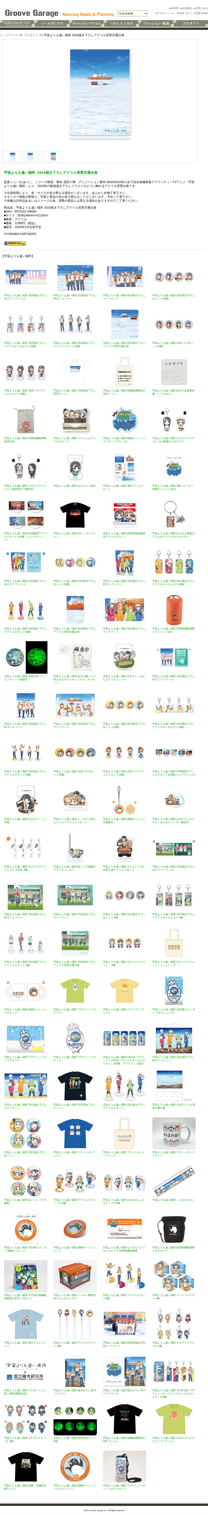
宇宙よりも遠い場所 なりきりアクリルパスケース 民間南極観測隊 (124, 1249)
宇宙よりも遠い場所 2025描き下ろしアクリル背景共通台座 (124, 344)
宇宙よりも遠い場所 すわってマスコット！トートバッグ (173, 963)
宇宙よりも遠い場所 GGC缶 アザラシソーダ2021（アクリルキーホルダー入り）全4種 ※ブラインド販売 (124, 1060)
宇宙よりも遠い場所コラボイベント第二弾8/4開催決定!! (25, 1392)
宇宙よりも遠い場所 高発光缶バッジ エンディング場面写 (25, 678)
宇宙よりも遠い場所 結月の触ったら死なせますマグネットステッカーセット (75, 679)
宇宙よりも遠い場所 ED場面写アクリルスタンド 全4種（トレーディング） (25, 536)
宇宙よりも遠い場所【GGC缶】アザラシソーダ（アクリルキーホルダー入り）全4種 (173, 1393)
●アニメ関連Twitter (197, 13)
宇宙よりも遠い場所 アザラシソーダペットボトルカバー (124, 1487)
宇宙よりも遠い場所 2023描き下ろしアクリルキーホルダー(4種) (173, 583)
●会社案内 (186, 8)
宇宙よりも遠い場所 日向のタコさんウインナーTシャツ (173, 1439)
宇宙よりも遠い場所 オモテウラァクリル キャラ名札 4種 (25, 868)
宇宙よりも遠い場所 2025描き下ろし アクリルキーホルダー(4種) (25, 344)
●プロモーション (166, 13)
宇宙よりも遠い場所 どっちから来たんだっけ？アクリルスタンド (75, 821)
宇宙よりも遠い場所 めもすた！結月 (75, 485)
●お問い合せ (200, 8)
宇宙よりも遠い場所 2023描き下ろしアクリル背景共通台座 (75, 630)
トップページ (9, 35)
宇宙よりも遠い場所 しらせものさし (173, 1199)
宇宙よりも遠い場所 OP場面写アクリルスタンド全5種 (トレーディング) (173, 773)
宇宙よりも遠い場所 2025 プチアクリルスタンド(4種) (24, 392)
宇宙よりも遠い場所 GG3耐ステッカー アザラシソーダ (173, 1011)
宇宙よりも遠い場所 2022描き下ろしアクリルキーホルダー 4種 (173, 916)
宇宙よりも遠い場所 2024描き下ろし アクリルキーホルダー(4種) (173, 725)
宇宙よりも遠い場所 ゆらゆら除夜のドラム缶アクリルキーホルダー (173, 535)
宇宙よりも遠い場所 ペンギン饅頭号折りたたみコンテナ (75, 1297)
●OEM (181, 13)
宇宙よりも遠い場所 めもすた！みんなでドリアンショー (124, 678)
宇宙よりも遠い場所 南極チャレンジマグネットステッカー (124, 440)
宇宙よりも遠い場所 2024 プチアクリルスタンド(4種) (123, 773)
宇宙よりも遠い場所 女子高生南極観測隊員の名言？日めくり (25, 1297)
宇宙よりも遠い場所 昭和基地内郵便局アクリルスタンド (124, 535)
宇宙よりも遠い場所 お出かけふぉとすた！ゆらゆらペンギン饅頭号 (173, 821)
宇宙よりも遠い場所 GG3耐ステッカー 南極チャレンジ (25, 1249)
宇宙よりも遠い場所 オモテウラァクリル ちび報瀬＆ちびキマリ (173, 440)
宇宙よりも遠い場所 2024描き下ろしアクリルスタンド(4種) (25, 773)
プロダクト (31, 35)
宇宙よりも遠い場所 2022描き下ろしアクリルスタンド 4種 (25, 963)
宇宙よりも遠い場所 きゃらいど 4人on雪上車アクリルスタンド (124, 868)
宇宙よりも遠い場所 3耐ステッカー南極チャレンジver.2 (172, 487)
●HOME (174, 8)
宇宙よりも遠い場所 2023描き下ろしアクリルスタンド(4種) (25, 630)
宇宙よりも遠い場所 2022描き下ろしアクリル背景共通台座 (75, 963)
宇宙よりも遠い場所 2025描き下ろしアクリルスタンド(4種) (75, 344)
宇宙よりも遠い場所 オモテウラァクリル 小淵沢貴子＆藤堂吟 (25, 487)
